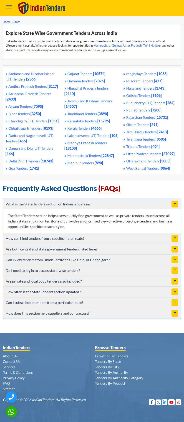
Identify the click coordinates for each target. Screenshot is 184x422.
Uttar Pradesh (132, 45)
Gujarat (117, 45)
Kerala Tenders (84, 128)
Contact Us (11, 361)
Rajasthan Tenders (147, 117)
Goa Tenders (23, 168)
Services (9, 367)
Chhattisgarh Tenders (30, 128)
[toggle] (174, 204)
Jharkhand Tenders (87, 113)
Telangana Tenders (146, 139)
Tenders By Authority (111, 372)
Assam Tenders (25, 106)
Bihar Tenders (24, 113)
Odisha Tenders (144, 95)
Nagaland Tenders (145, 88)
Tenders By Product (110, 383)
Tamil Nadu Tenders (147, 132)
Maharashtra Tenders (90, 155)
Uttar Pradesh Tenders (150, 154)
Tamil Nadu (150, 45)
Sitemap (9, 389)
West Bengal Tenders (148, 168)
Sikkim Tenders (142, 124)
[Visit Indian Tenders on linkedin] (165, 402)
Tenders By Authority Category (119, 378)
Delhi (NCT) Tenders (30, 161)
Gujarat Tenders (86, 73)
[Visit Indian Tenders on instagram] (178, 402)
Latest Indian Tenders (111, 356)
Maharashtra (102, 45)
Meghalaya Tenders (147, 73)
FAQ (6, 383)
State (16, 22)
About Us (10, 356)
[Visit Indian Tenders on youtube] (171, 402)
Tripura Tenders (143, 146)
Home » (8, 22)
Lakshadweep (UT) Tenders (92, 135)
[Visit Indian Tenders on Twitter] (158, 402)
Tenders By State (108, 361)
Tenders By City (107, 367)
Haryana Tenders (86, 81)
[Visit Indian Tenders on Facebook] (152, 402)
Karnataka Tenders (88, 121)
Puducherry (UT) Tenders (150, 103)
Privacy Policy (14, 378)
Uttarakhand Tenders (148, 161)
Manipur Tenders (85, 163)
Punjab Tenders (143, 110)
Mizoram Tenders (144, 81)
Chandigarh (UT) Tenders (33, 121)
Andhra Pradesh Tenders (33, 86)
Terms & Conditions (18, 372)
